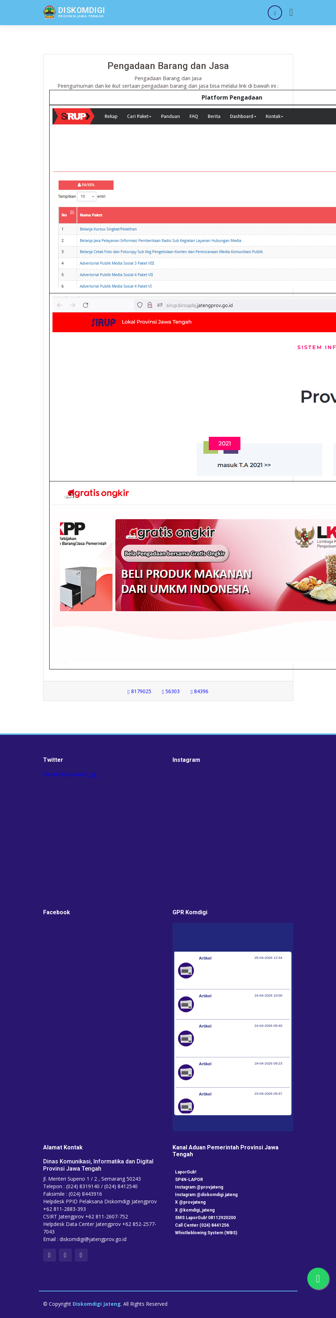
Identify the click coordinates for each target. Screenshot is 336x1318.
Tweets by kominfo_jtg (69, 774)
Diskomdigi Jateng (97, 1303)
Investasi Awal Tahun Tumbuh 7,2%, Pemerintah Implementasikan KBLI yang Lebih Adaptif (244, 1041)
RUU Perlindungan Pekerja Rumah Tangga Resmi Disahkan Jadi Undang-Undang (242, 1109)
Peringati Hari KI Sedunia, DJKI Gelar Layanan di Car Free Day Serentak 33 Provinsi (241, 974)
